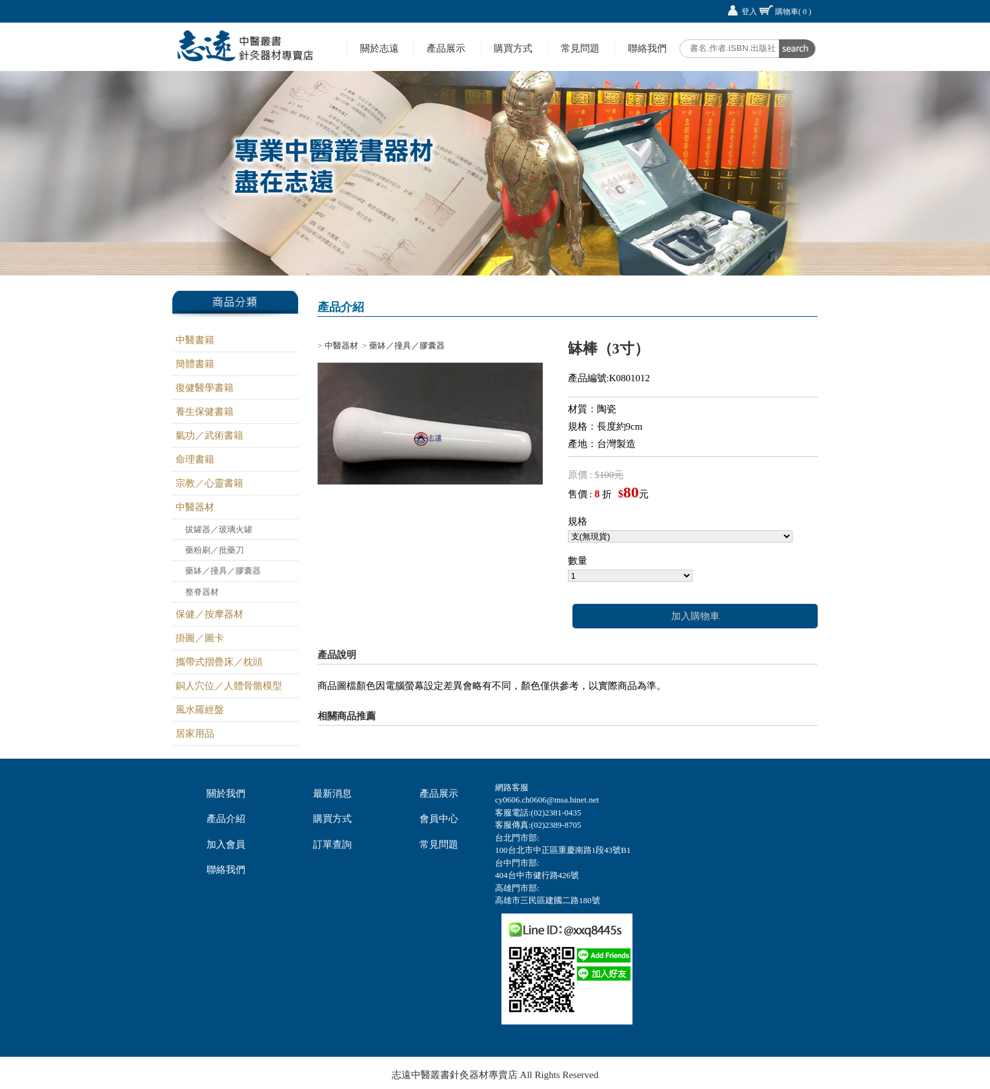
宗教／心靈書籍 (209, 483)
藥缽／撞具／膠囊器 (223, 570)
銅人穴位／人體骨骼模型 (229, 686)
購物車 (793, 11)
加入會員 (226, 844)
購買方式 (513, 48)
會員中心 (438, 819)
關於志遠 (379, 48)
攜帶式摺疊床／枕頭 (219, 662)
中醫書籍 (195, 340)
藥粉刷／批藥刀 (214, 550)
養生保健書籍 (205, 411)
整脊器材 (202, 592)
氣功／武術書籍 (209, 435)
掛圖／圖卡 (200, 638)
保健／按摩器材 (209, 614)
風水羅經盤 (200, 709)
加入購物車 (695, 616)
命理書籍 (195, 459)
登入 (749, 11)
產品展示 (446, 48)
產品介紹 (226, 819)
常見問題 (580, 48)
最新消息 (332, 793)
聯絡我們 (647, 48)
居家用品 (195, 733)
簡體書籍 (195, 364)
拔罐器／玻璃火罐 (218, 529)
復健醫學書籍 (205, 388)
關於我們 (226, 793)
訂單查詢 (332, 844)
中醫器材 (195, 507)
